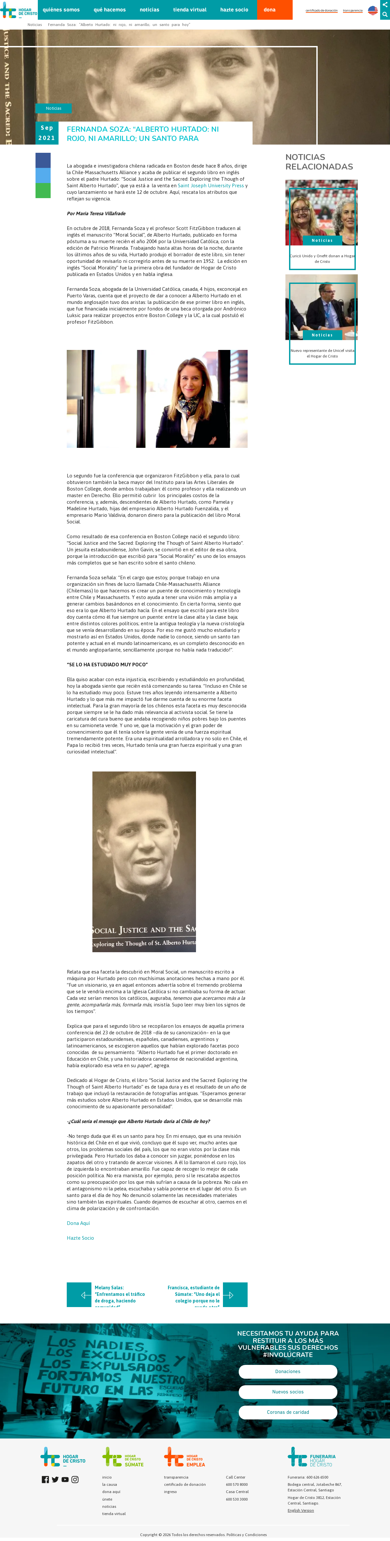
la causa (109, 1484)
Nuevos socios (288, 1392)
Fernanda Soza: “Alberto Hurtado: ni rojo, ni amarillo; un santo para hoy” (119, 24)
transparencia (353, 10)
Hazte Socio (80, 1238)
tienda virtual (190, 10)
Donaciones (288, 1371)
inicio (107, 1477)
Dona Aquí (78, 1223)
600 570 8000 (237, 1484)
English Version (301, 1510)
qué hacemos (110, 10)
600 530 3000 (237, 1499)
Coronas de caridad (288, 1412)
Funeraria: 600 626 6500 (308, 1477)
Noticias (35, 24)
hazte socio (234, 10)
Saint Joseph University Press (211, 185)
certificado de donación (322, 10)
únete (107, 1499)
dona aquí (111, 1491)
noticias (149, 10)
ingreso (170, 1491)
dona (270, 10)
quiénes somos (61, 10)
